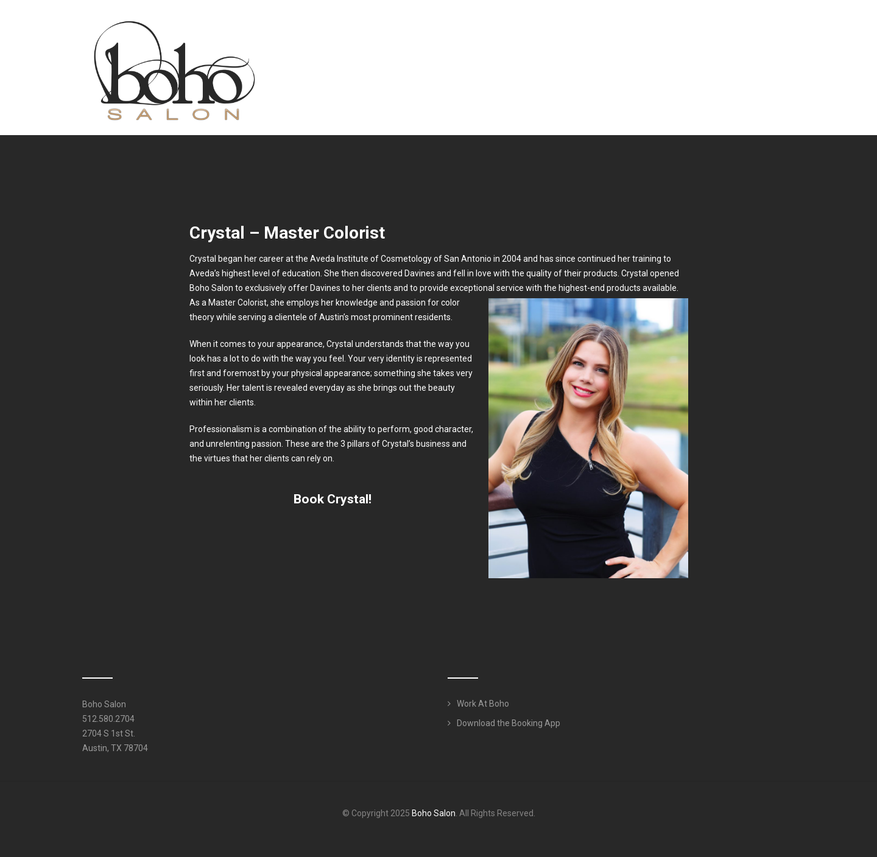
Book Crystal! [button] (333, 499)
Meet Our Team (545, 32)
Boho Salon (434, 813)
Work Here (759, 32)
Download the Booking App (508, 723)
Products (693, 32)
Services (623, 32)
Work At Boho (483, 703)
